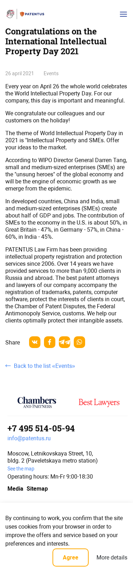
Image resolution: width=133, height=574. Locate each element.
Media (14, 488)
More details (111, 557)
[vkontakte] (34, 342)
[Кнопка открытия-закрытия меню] (123, 14)
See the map (20, 468)
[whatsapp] (79, 342)
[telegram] (64, 342)
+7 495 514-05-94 (41, 428)
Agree (70, 557)
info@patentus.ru (29, 438)
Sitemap (37, 488)
